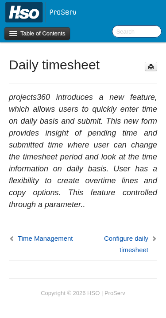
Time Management (45, 238)
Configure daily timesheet (126, 244)
